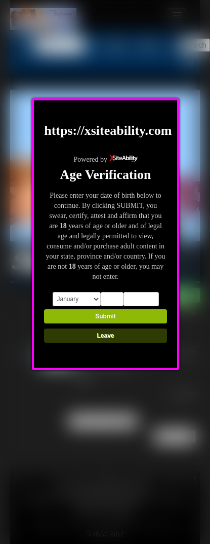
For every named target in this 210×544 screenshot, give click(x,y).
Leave (105, 335)
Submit (105, 316)
